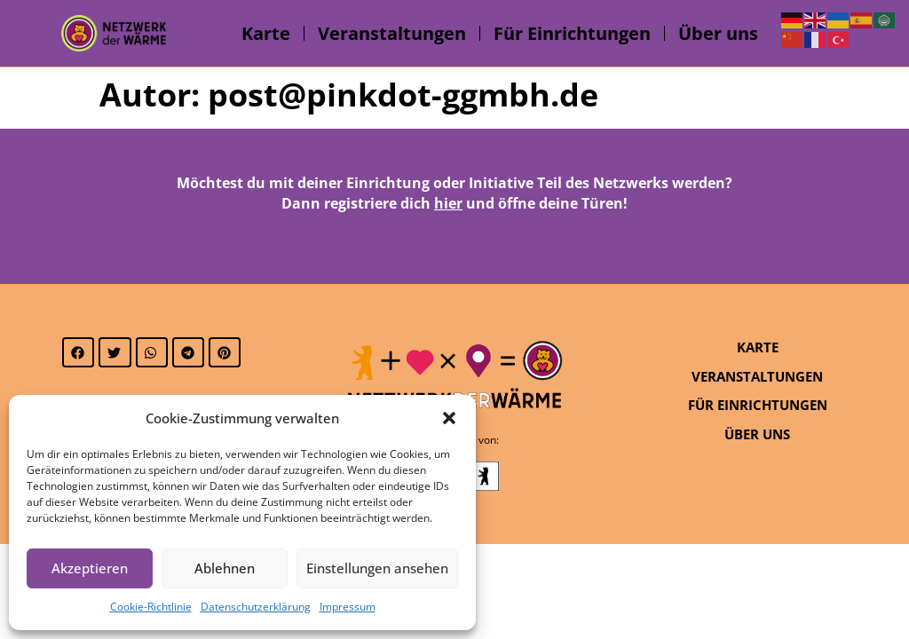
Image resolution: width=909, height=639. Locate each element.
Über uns (718, 33)
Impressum (347, 606)
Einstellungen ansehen (377, 568)
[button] (449, 418)
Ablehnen (224, 568)
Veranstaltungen (392, 33)
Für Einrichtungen (572, 33)
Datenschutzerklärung (256, 606)
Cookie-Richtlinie (151, 606)
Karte (265, 33)
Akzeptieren (89, 568)
